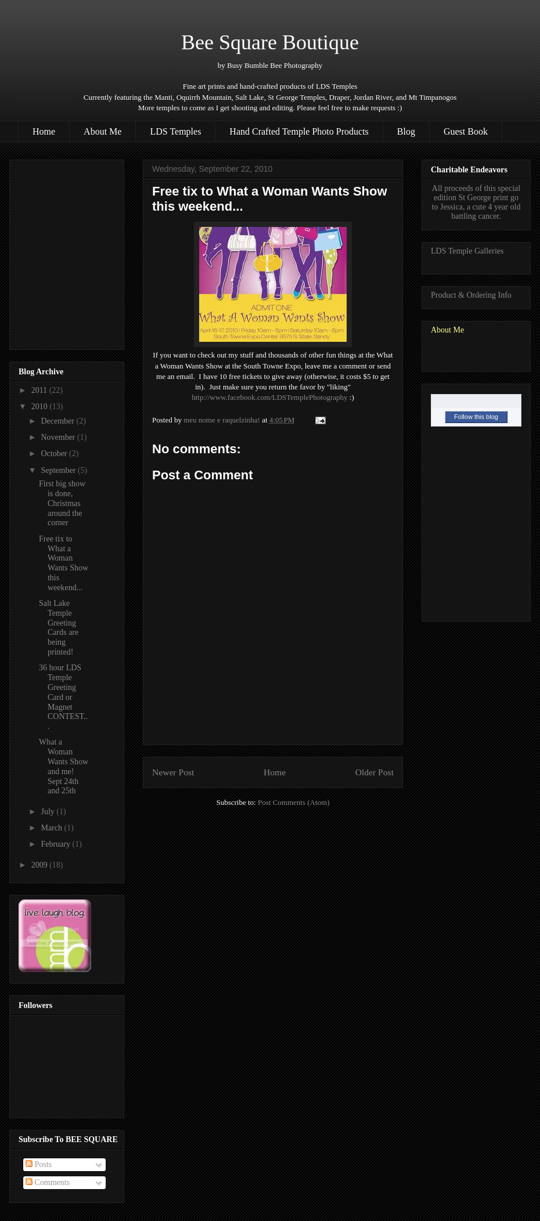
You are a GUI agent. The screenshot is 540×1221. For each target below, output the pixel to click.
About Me (102, 131)
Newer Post (173, 772)
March (52, 827)
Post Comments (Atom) (294, 802)
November (59, 437)
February (56, 844)
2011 (40, 390)
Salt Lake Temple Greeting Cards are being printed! (58, 627)
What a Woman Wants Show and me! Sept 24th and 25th (63, 766)
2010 (40, 406)
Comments (48, 1182)
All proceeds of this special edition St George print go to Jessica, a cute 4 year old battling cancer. (476, 202)
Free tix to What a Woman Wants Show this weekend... (63, 563)
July (48, 811)
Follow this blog (476, 416)
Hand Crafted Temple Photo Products (298, 131)
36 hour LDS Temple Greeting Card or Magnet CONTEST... (63, 697)
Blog (406, 131)
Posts (39, 1164)
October (55, 453)
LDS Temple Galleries (467, 251)
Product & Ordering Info (471, 295)
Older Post (374, 772)
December (58, 421)
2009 (40, 865)
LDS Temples (175, 131)
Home (44, 131)
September (59, 470)
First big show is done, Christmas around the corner (62, 503)
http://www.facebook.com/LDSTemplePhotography (269, 397)
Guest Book (466, 131)
